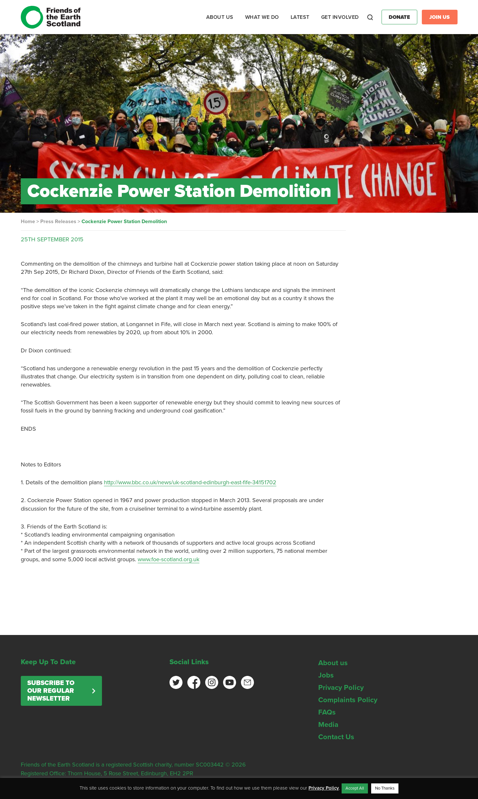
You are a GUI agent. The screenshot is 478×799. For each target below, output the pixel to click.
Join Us (439, 17)
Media (328, 724)
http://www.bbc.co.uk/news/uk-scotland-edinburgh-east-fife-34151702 (190, 482)
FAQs (327, 712)
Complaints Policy (347, 700)
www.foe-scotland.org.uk (168, 559)
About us (333, 663)
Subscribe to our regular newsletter (50, 691)
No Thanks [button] (385, 788)
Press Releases (58, 221)
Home (28, 221)
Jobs (326, 675)
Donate (399, 17)
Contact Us (336, 737)
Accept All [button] (355, 788)
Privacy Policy (341, 687)
